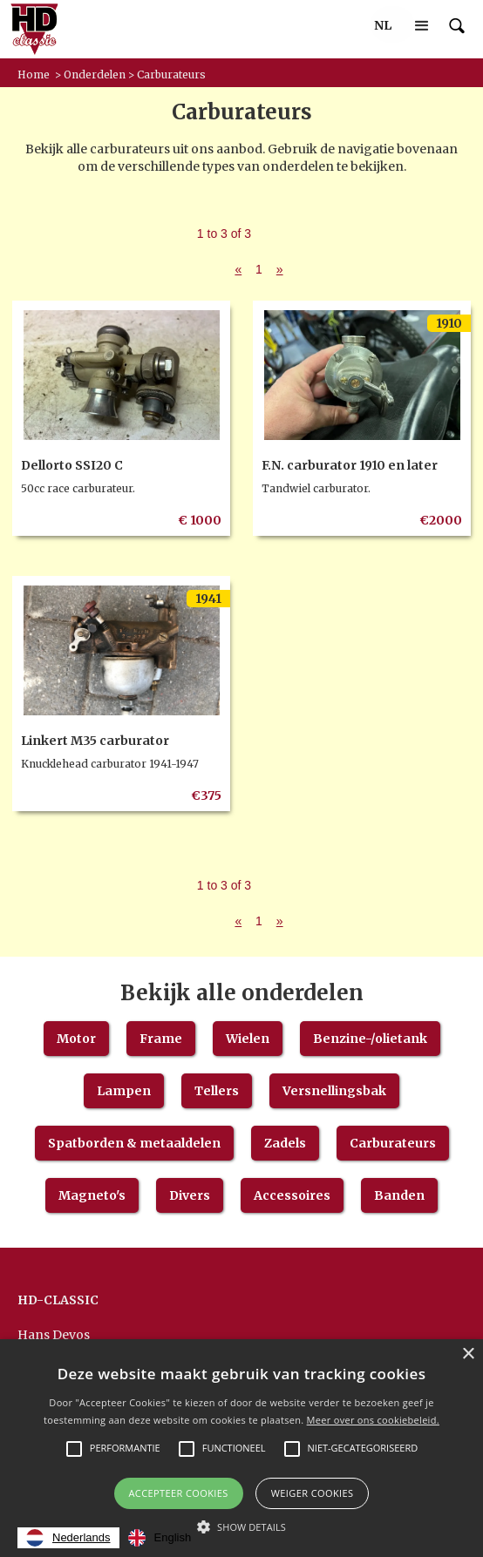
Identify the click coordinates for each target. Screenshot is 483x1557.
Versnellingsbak (334, 1091)
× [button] (467, 1354)
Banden (399, 1195)
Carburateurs (393, 1143)
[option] (160, 1537)
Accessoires (292, 1195)
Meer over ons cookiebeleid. (373, 1419)
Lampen (124, 1091)
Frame (160, 1038)
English (160, 1537)
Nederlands (68, 1537)
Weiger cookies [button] (312, 1492)
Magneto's (92, 1195)
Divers (189, 1195)
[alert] (241, 1448)
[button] (383, 25)
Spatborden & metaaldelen (134, 1143)
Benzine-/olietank (370, 1038)
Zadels (285, 1143)
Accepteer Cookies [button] (178, 1492)
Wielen (247, 1038)
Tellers (216, 1091)
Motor (76, 1038)
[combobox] (68, 1537)
